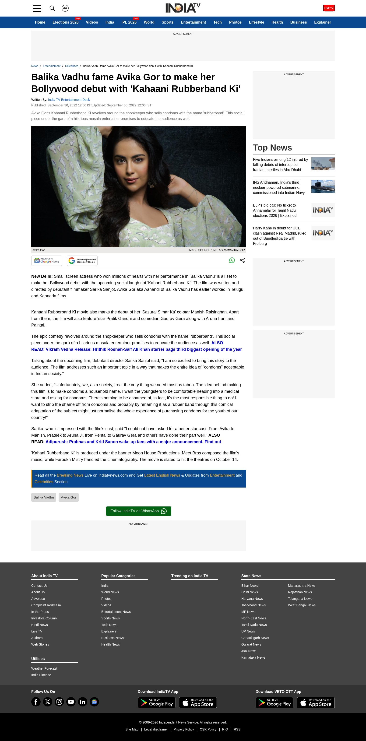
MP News (248, 612)
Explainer (322, 22)
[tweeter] (47, 701)
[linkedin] (82, 701)
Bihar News (249, 585)
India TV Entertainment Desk (69, 100)
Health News (110, 644)
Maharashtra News (302, 585)
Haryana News (252, 599)
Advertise (38, 599)
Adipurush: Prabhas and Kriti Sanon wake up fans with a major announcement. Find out (133, 441)
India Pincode (41, 675)
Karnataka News (253, 657)
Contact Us (39, 585)
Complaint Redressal (46, 605)
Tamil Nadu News (254, 625)
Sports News (110, 618)
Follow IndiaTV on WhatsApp (139, 511)
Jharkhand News (253, 605)
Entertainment (193, 22)
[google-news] (94, 701)
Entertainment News (116, 612)
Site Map (131, 729)
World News (110, 592)
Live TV (36, 631)
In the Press (40, 612)
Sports (168, 22)
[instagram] (59, 701)
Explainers (108, 631)
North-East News (253, 618)
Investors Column (44, 618)
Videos (92, 22)
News (34, 66)
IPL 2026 (129, 22)
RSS (237, 729)
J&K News (249, 651)
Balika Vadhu (44, 497)
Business (298, 22)
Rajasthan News (300, 592)
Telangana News (300, 599)
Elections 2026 (66, 22)
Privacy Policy (184, 729)
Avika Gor (68, 497)
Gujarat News (251, 644)
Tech (217, 22)
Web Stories (40, 644)
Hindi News (39, 625)
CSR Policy (208, 729)
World (149, 22)
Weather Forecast (44, 668)
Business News (112, 638)
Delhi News (249, 592)
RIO (225, 729)
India (110, 22)
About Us (38, 592)
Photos (235, 22)
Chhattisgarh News (255, 638)
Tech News (109, 625)
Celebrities (71, 66)
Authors (36, 638)
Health (277, 22)
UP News (248, 631)
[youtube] (71, 701)
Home (40, 22)
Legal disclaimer (156, 729)
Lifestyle (256, 22)
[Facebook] (36, 701)
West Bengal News (302, 605)
